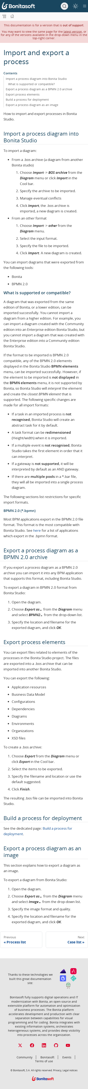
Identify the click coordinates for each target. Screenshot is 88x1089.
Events (66, 1057)
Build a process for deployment (27, 99)
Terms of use (44, 1061)
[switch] (75, 6)
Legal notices (70, 1070)
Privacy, (57, 1070)
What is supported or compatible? (31, 84)
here (37, 530)
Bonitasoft (47, 1057)
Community (24, 1057)
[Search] (64, 6)
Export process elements (23, 94)
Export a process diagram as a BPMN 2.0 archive (39, 89)
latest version (73, 31)
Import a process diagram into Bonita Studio (36, 79)
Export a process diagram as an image (32, 105)
